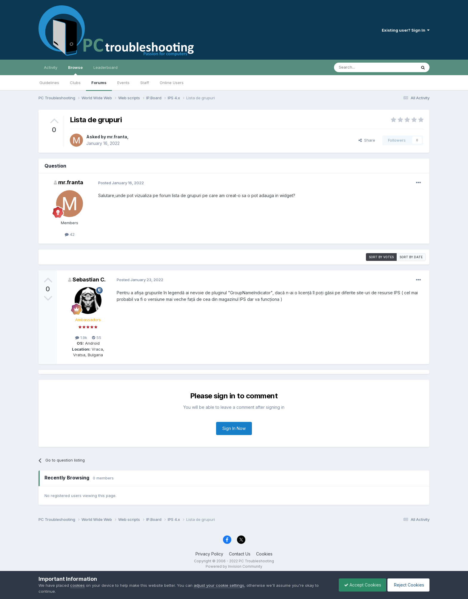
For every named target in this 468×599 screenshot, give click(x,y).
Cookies (264, 553)
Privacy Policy (209, 553)
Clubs (75, 82)
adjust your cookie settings (219, 585)
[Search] (360, 67)
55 (96, 337)
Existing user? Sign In (405, 30)
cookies (77, 585)
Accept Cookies (359, 584)
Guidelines (49, 82)
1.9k (81, 337)
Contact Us (239, 553)
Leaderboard (105, 67)
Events (123, 82)
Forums (99, 82)
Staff (144, 82)
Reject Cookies (407, 584)
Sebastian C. (89, 279)
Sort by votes (381, 257)
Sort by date (411, 257)
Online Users (172, 82)
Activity (50, 67)
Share (366, 140)
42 (70, 234)
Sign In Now (234, 428)
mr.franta (117, 136)
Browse (75, 70)
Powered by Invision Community (234, 566)
